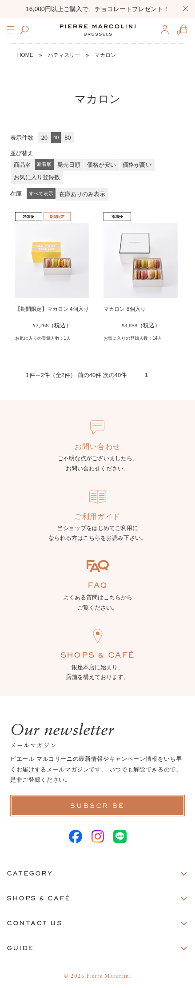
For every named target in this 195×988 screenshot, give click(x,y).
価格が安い (101, 164)
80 (67, 137)
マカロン (105, 55)
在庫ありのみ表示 (82, 194)
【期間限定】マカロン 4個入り (52, 309)
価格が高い (137, 164)
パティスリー (64, 55)
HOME (25, 55)
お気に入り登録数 (37, 177)
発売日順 (68, 164)
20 (44, 137)
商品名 (22, 164)
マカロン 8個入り (124, 309)
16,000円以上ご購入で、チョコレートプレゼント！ (97, 8)
